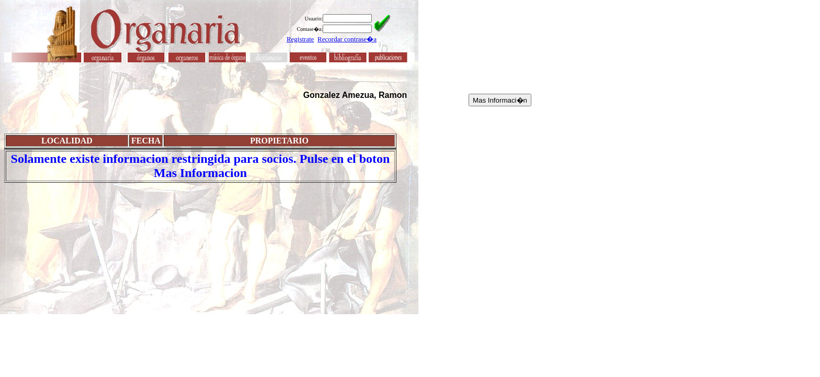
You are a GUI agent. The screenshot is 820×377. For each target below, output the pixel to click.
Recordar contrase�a (347, 39)
